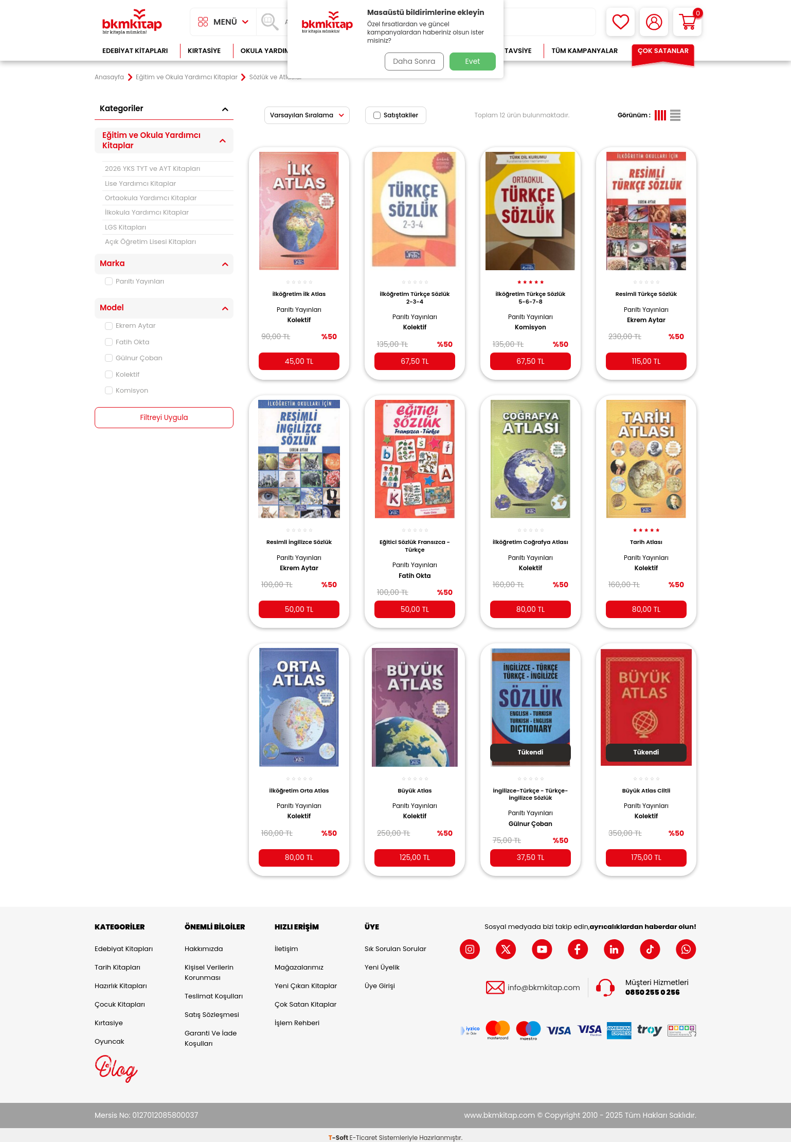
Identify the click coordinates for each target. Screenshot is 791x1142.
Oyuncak (109, 1036)
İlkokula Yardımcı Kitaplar (147, 212)
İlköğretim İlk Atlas (299, 289)
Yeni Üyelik (382, 962)
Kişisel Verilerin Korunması (209, 967)
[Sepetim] (687, 22)
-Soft (339, 1132)
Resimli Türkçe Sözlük (646, 289)
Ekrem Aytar (130, 325)
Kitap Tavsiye (508, 50)
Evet (472, 61)
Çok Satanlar (663, 50)
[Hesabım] (654, 22)
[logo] (132, 22)
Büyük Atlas (415, 782)
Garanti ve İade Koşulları (211, 1033)
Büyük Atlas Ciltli (646, 782)
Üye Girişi (380, 980)
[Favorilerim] (620, 22)
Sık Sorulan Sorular (395, 943)
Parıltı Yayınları (134, 281)
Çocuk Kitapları (120, 999)
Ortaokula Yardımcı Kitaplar (151, 198)
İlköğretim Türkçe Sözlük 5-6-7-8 (531, 293)
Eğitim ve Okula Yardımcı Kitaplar (187, 77)
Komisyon (126, 390)
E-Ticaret (363, 1132)
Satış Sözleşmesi (212, 1009)
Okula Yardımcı (269, 50)
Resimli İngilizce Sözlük (299, 535)
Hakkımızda (204, 943)
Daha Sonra (412, 61)
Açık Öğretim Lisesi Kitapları (150, 242)
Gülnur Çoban (134, 358)
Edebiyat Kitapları (135, 50)
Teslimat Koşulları (214, 990)
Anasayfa (109, 77)
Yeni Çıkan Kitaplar (306, 980)
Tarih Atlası (646, 535)
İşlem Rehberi (297, 1017)
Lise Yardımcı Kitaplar (140, 183)
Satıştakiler (395, 115)
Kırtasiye (204, 50)
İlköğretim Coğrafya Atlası (530, 539)
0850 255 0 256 (652, 987)
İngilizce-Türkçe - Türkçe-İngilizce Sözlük (530, 785)
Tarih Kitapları (117, 962)
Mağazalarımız (299, 962)
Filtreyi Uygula (164, 418)
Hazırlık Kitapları (121, 980)
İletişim (286, 943)
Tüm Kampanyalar (584, 50)
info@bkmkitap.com (544, 982)
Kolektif (122, 374)
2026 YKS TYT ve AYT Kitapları (152, 168)
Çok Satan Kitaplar (305, 999)
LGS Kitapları (125, 227)
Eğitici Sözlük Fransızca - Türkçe (415, 539)
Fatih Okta (127, 342)
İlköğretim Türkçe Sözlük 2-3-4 (415, 293)
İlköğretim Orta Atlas (299, 782)
